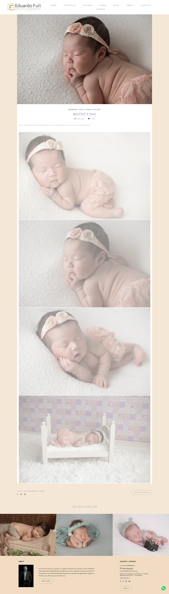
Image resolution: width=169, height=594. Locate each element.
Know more (46, 581)
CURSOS (101, 9)
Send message (127, 568)
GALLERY (88, 5)
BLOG (116, 5)
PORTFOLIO (70, 5)
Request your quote (141, 492)
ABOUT (130, 5)
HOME (54, 5)
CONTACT (146, 5)
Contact (126, 588)
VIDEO (103, 5)
